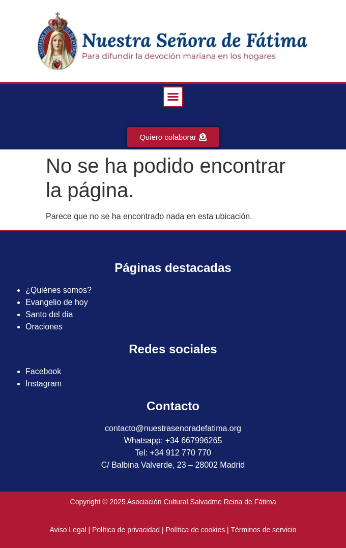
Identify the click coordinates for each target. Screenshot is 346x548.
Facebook (43, 371)
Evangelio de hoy (56, 302)
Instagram (43, 383)
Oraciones (44, 326)
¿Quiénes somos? (58, 290)
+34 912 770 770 (180, 452)
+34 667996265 (193, 440)
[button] (173, 96)
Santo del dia (49, 314)
